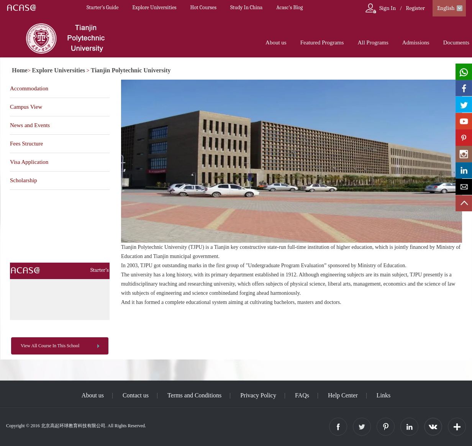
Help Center (343, 395)
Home (20, 70)
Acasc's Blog (289, 7)
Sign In (387, 8)
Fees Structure (26, 143)
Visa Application (29, 162)
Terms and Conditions (194, 395)
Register (415, 8)
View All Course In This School (50, 345)
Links (383, 395)
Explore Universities (154, 7)
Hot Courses (203, 7)
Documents (456, 42)
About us (276, 42)
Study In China (246, 7)
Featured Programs (322, 42)
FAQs (302, 395)
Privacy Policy (258, 395)
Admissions (415, 42)
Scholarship (23, 180)
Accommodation (29, 88)
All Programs (372, 42)
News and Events (30, 125)
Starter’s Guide (102, 7)
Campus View (26, 107)
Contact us (136, 395)
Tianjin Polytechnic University (131, 70)
